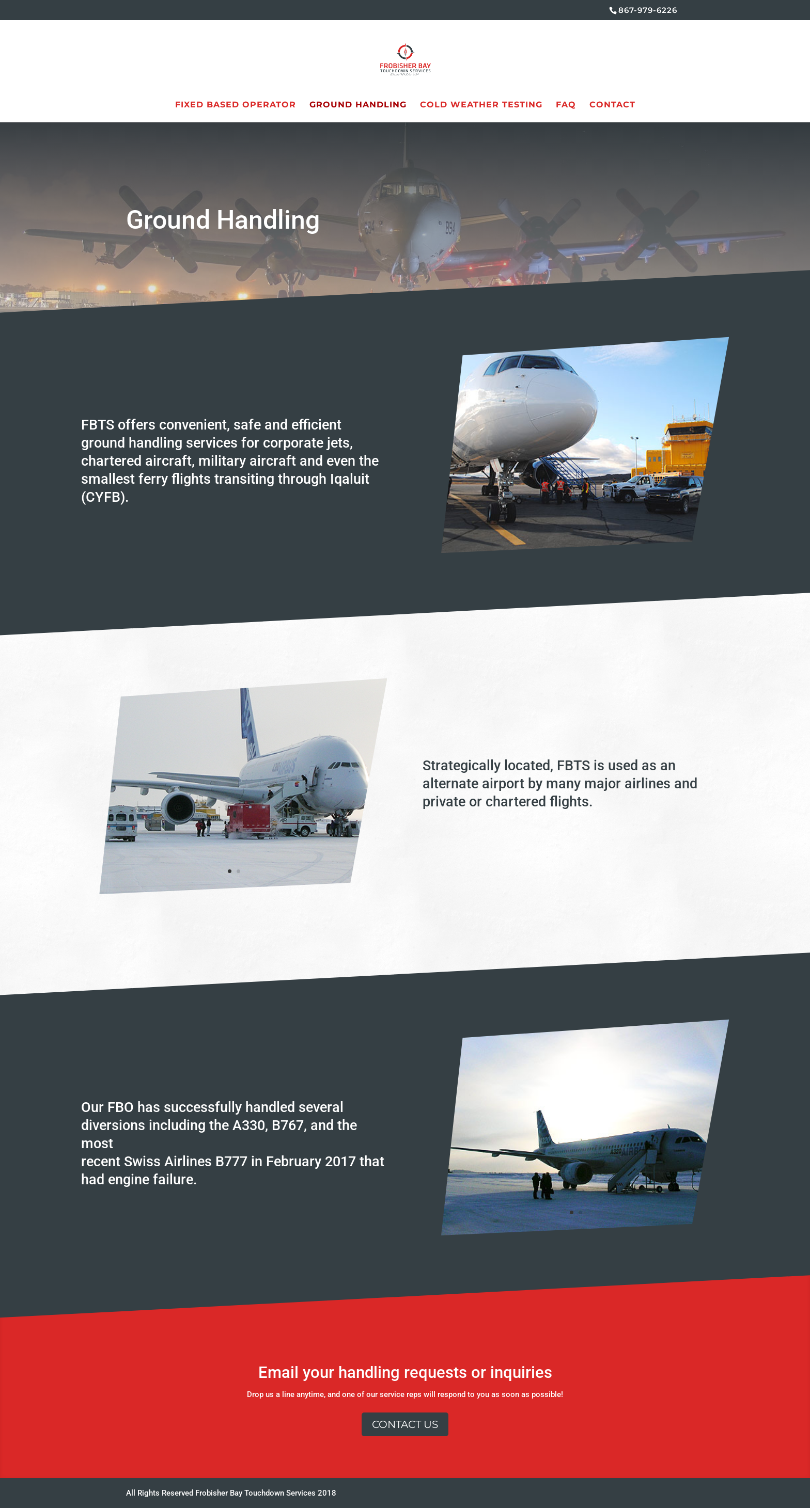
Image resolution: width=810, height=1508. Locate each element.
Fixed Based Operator (235, 105)
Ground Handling (358, 105)
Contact (612, 105)
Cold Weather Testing (481, 105)
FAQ (566, 105)
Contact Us (405, 1424)
